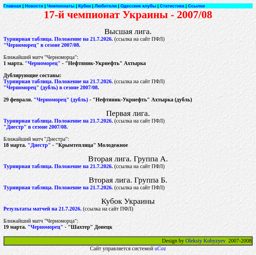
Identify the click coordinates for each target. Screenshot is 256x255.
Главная (12, 5)
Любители (106, 5)
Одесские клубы (138, 5)
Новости (34, 5)
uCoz (160, 248)
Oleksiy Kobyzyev (205, 241)
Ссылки (196, 5)
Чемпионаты (60, 5)
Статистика (172, 5)
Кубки (84, 5)
